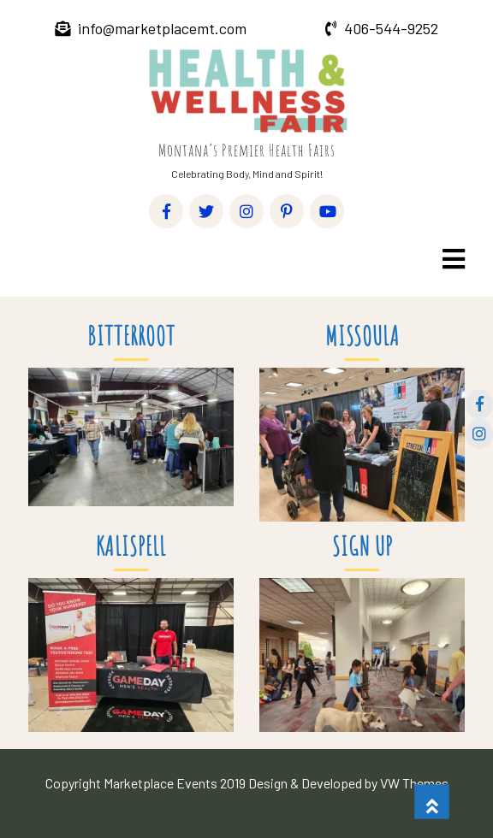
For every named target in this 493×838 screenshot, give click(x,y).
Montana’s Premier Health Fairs (247, 150)
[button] (452, 258)
